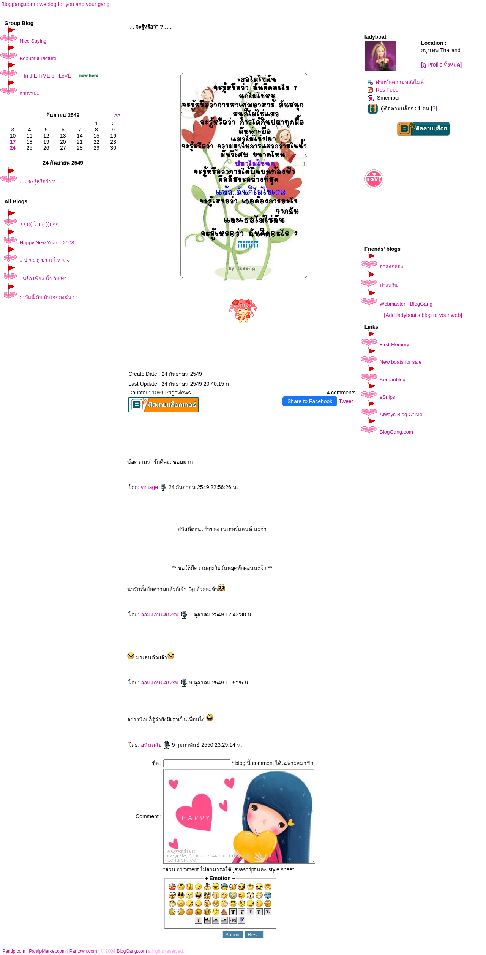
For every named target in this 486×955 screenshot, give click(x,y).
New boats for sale (400, 362)
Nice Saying (32, 41)
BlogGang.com (396, 432)
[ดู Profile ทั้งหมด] (441, 65)
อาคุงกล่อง (391, 266)
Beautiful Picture (37, 58)
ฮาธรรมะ (29, 93)
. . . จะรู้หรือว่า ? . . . (41, 181)
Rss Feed (383, 90)
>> (117, 115)
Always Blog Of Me (401, 414)
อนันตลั (155, 745)
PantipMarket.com (47, 951)
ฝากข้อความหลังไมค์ (395, 82)
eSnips (387, 397)
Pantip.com (13, 951)
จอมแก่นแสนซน (164, 614)
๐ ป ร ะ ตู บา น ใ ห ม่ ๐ (44, 260)
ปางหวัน (389, 285)
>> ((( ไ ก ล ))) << (38, 224)
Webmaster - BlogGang (406, 304)
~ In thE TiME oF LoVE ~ (47, 76)
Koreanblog (393, 379)
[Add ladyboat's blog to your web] (423, 315)
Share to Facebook (309, 401)
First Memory (394, 344)
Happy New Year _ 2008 (46, 242)
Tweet (346, 401)
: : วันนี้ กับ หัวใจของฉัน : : (48, 297)
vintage (154, 487)
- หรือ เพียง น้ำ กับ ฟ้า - (44, 279)
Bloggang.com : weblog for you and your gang (55, 4)
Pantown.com (83, 951)
